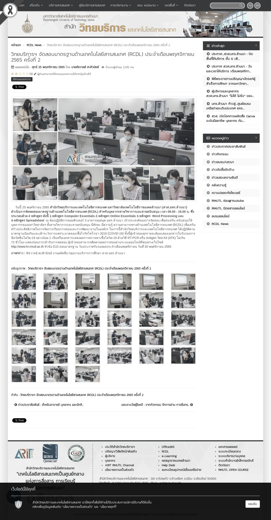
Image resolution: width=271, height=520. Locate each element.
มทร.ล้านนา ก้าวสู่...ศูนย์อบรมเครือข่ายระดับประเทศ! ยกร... (228, 106)
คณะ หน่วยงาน (148, 5)
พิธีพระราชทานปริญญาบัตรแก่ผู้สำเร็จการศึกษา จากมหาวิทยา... (230, 81)
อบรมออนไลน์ (217, 216)
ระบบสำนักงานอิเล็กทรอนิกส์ (235, 460)
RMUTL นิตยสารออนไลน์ (225, 208)
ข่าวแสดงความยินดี (222, 177)
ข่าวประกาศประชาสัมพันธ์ (225, 146)
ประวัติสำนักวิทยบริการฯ (120, 447)
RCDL (165, 451)
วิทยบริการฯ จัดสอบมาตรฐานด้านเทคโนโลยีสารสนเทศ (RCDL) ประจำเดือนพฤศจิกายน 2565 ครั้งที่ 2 (89, 268)
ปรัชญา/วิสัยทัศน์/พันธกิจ (121, 451)
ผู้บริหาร (110, 456)
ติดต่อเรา (190, 5)
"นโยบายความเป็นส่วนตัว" (77, 506)
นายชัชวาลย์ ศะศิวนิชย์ (85, 67)
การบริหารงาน (121, 5)
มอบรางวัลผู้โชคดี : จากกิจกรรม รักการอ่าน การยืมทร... (157, 405)
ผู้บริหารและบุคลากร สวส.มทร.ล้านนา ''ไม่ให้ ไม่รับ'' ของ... (230, 93)
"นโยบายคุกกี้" (108, 506)
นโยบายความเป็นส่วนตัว (119, 470)
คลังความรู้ (216, 185)
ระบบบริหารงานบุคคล (231, 456)
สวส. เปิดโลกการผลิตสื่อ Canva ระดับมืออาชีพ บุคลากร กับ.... (230, 118)
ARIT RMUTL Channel (119, 465)
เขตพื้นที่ (172, 5)
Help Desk (168, 465)
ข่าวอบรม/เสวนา (220, 161)
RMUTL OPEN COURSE (233, 470)
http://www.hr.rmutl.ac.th (27, 246)
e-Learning (169, 456)
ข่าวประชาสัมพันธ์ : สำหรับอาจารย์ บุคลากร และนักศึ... (48, 405)
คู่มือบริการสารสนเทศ (92, 5)
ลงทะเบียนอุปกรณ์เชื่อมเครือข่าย (181, 470)
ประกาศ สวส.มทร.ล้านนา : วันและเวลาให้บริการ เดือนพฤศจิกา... (229, 68)
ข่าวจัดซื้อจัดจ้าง (220, 169)
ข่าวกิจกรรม (217, 154)
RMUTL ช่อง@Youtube (225, 200)
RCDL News (217, 223)
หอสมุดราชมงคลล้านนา (176, 460)
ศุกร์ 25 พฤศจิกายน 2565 (48, 67)
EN (257, 5)
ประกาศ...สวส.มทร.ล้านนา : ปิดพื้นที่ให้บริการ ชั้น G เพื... (229, 56)
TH (250, 5)
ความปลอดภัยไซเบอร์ (223, 192)
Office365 (168, 447)
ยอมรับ (252, 504)
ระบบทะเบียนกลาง (229, 451)
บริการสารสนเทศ (61, 5)
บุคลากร (110, 460)
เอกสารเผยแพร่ (227, 447)
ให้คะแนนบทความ (22, 79)
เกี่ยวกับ (37, 5)
